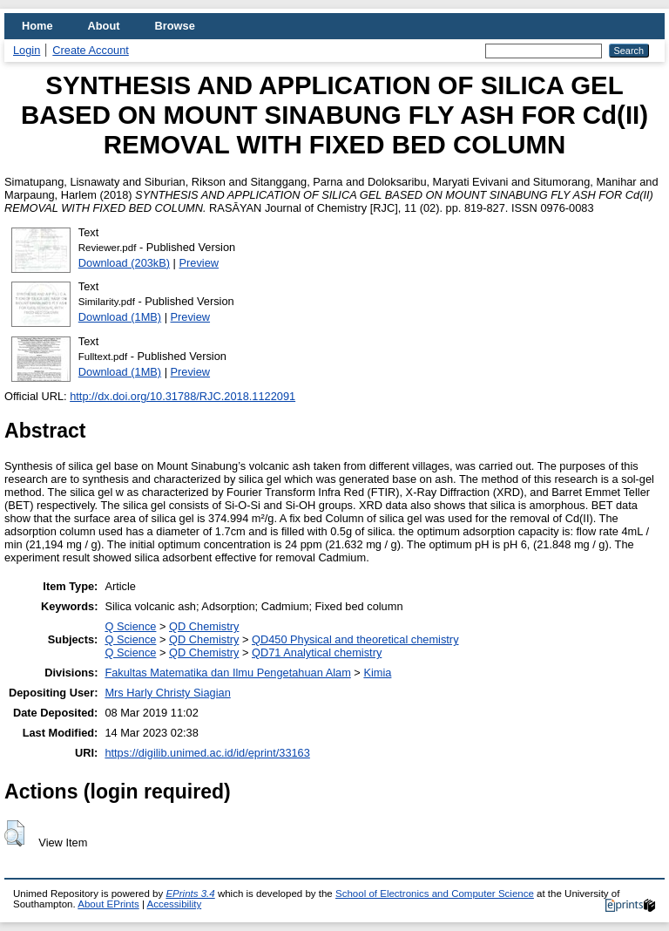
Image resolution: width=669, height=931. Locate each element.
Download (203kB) (124, 262)
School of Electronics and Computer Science (434, 893)
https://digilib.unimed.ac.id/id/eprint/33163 (207, 752)
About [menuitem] (104, 25)
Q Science (130, 626)
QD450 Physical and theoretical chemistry (355, 639)
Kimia (377, 672)
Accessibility (173, 904)
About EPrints (108, 904)
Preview (199, 262)
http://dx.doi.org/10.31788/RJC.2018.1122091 (182, 396)
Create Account (90, 50)
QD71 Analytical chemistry (317, 652)
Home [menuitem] (37, 25)
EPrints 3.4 (190, 893)
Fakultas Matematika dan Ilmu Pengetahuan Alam (227, 672)
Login (26, 50)
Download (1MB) (119, 316)
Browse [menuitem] (175, 25)
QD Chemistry (204, 626)
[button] (14, 833)
